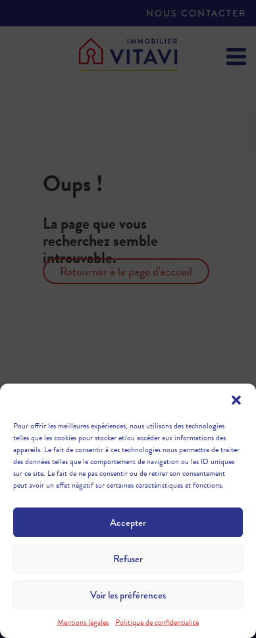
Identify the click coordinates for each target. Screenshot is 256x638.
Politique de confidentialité (157, 622)
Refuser (128, 559)
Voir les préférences (128, 595)
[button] (236, 400)
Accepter (128, 522)
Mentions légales (83, 622)
